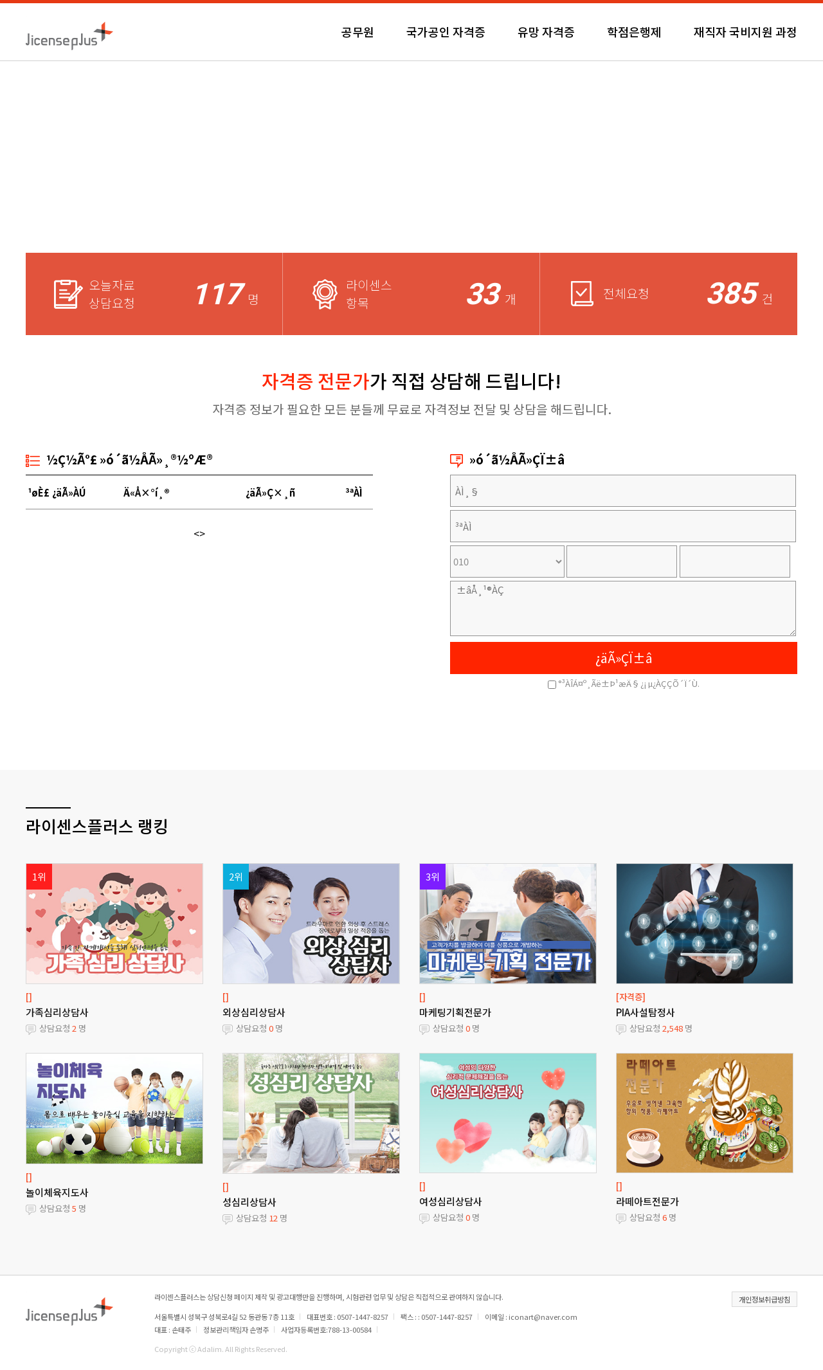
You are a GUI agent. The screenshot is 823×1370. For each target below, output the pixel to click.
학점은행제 (634, 31)
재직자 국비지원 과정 (745, 31)
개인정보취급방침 (764, 1299)
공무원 (357, 31)
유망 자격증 (546, 31)
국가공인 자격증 (445, 31)
